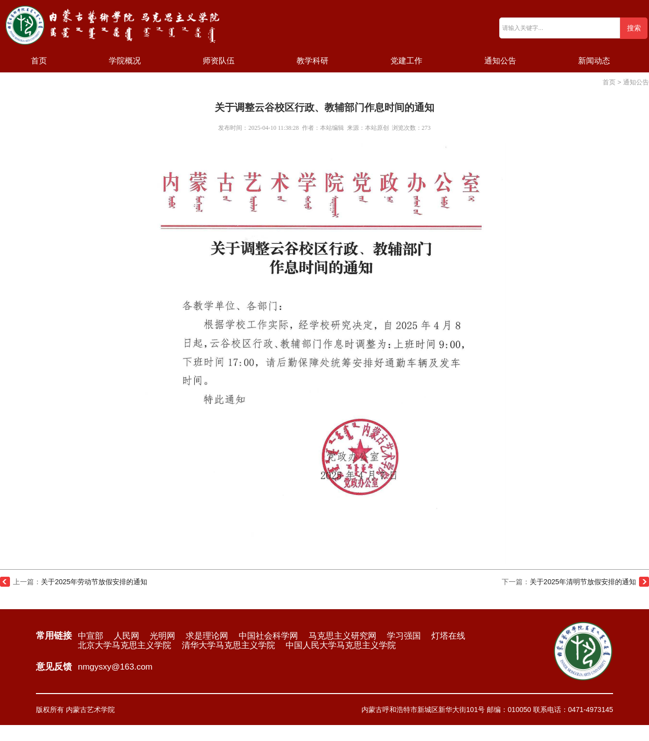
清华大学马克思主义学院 (228, 645)
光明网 (162, 636)
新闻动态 (594, 60)
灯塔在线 (448, 636)
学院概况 (125, 60)
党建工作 (406, 60)
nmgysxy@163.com (115, 667)
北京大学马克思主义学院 (124, 645)
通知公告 (500, 60)
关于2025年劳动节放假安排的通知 (94, 582)
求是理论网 (207, 636)
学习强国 (404, 636)
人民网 (126, 636)
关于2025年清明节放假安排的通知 (583, 582)
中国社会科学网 (268, 636)
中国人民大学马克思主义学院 (341, 645)
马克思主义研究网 (342, 636)
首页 (39, 60)
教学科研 (312, 60)
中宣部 (90, 636)
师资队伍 (219, 60)
